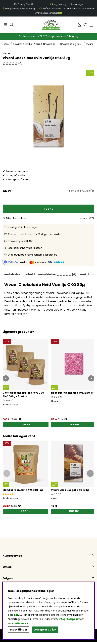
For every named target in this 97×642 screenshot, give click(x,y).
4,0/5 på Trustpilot (52, 8)
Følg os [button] (8, 578)
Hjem (6, 44)
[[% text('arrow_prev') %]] (6, 378)
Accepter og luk (45, 629)
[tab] (29, 274)
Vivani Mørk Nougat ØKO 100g (70, 490)
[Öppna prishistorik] (19, 506)
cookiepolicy (20, 623)
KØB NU (25, 424)
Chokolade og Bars (71, 44)
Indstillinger (18, 629)
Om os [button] (7, 567)
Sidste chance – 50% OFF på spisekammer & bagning (48, 36)
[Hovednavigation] (5, 25)
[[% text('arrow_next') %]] (91, 378)
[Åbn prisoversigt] (20, 419)
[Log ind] (79, 25)
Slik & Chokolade (45, 44)
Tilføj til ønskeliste (14, 218)
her (16, 614)
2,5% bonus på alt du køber (80, 8)
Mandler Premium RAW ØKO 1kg (23, 490)
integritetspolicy (69, 619)
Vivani (6, 53)
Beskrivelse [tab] (12, 274)
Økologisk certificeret (50, 13)
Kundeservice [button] (12, 556)
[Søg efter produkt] (11, 25)
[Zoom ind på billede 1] (48, 116)
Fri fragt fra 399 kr (26, 4)
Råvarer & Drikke (22, 44)
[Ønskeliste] (85, 25)
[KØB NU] (48, 209)
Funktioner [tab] (87, 274)
